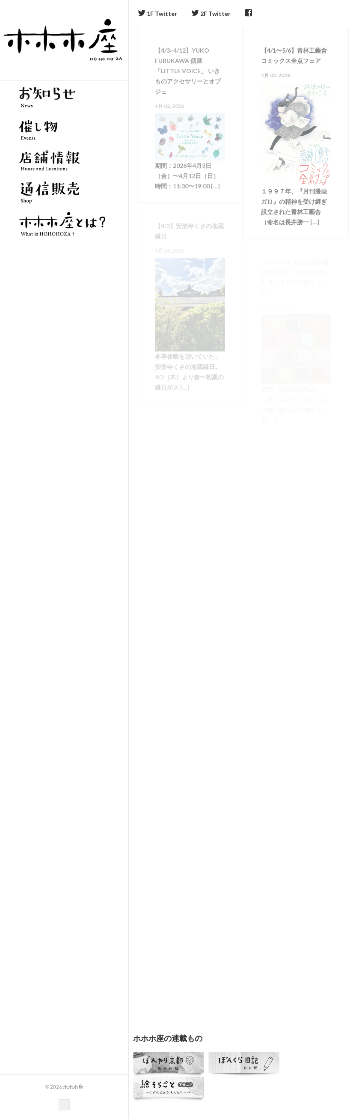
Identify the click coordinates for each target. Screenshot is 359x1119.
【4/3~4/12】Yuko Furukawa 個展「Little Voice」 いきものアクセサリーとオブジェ (188, 71)
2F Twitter (211, 13)
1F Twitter (157, 13)
